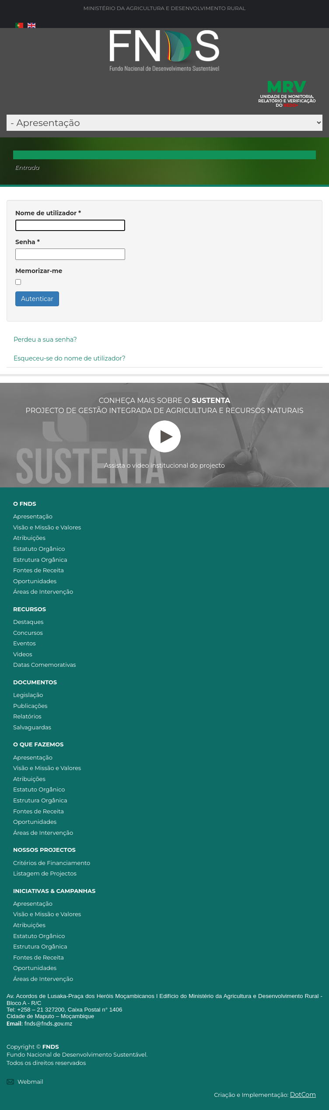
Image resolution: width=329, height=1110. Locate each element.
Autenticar (37, 299)
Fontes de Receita (38, 570)
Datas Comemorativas (44, 664)
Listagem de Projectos (45, 873)
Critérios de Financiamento (51, 862)
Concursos (28, 632)
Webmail (30, 1081)
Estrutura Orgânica (40, 559)
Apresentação (32, 516)
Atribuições (29, 537)
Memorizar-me (38, 271)
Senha (27, 242)
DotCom (303, 1095)
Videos (22, 654)
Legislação (28, 694)
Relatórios (27, 716)
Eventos (24, 643)
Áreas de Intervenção (43, 591)
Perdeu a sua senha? (45, 339)
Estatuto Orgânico (39, 548)
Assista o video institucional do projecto (164, 444)
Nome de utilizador (48, 213)
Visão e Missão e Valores (47, 527)
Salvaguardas (32, 727)
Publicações (30, 705)
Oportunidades (34, 581)
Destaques (28, 621)
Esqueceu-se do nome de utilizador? (70, 358)
